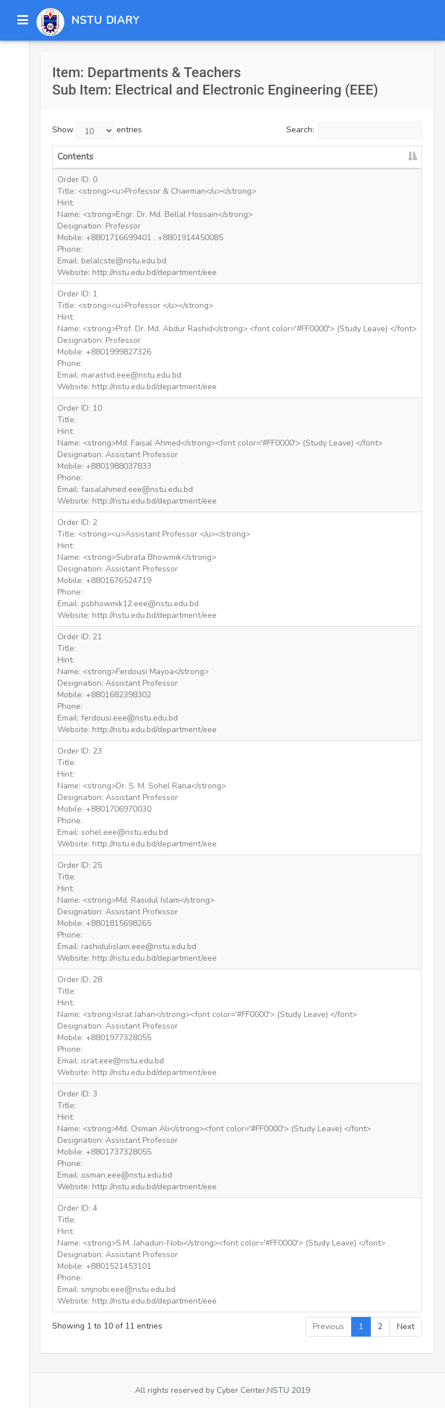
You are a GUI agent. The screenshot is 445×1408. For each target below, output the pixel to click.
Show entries (97, 130)
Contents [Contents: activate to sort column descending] (75, 156)
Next (405, 1326)
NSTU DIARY (105, 20)
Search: (354, 130)
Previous (328, 1326)
